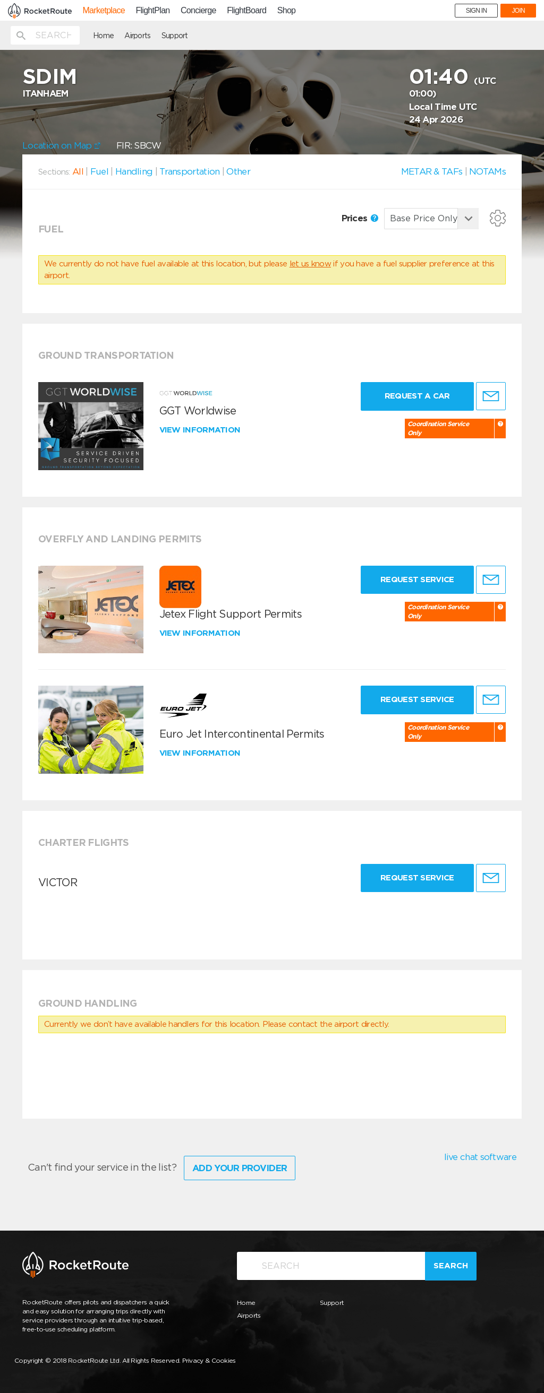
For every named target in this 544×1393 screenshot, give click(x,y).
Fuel (99, 171)
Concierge (198, 10)
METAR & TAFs (432, 171)
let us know (310, 264)
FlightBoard (246, 10)
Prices (360, 218)
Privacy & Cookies (209, 1360)
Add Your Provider (239, 1168)
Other (238, 171)
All (77, 171)
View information (201, 430)
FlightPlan (152, 10)
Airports (137, 35)
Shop (286, 10)
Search (451, 1265)
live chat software (480, 1157)
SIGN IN (476, 10)
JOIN (518, 10)
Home (103, 35)
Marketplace (103, 10)
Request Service (417, 579)
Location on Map (61, 145)
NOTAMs (487, 171)
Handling (133, 171)
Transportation (189, 171)
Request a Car (417, 396)
